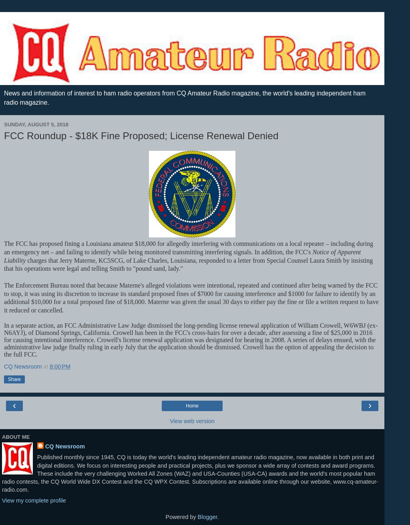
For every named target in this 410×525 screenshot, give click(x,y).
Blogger (207, 517)
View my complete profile (34, 500)
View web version (192, 421)
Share (14, 379)
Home (192, 406)
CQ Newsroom (65, 446)
